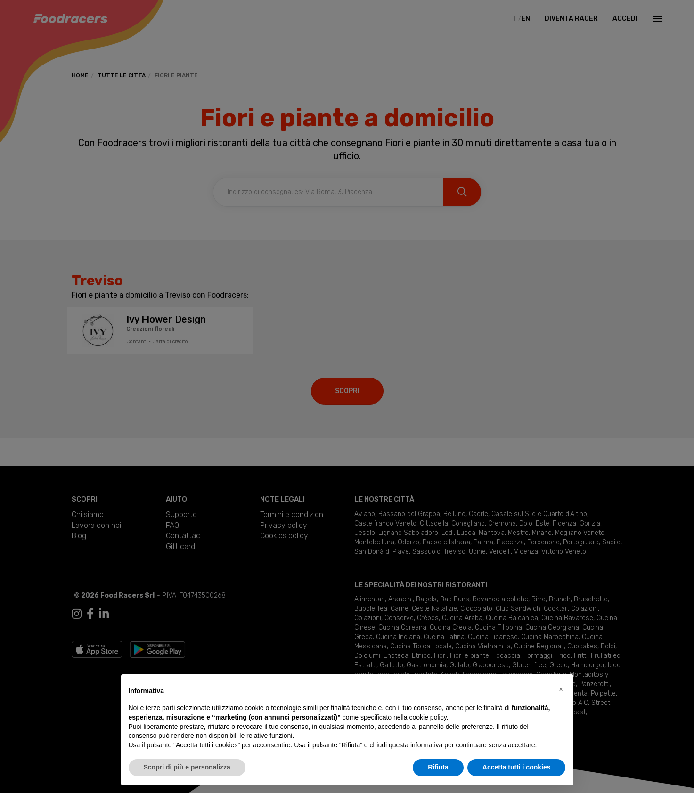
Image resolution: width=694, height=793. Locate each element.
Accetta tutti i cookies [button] (516, 767)
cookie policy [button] (427, 717)
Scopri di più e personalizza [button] (187, 767)
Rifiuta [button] (438, 767)
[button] (561, 689)
